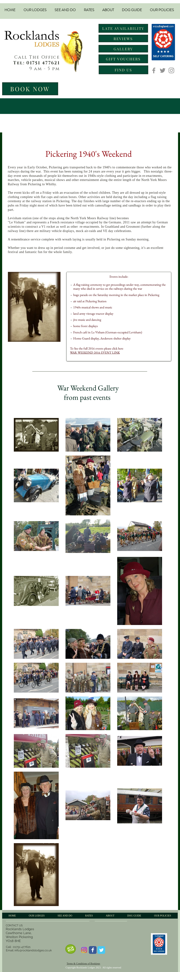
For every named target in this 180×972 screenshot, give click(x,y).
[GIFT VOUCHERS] (123, 58)
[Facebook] (154, 70)
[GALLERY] (123, 48)
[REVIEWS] (123, 38)
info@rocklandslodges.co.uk (33, 950)
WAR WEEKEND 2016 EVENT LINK (95, 352)
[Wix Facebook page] (93, 950)
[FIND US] (123, 69)
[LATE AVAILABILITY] (123, 28)
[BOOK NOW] (30, 88)
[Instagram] (171, 70)
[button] (35, 10)
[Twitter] (162, 70)
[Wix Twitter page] (101, 950)
